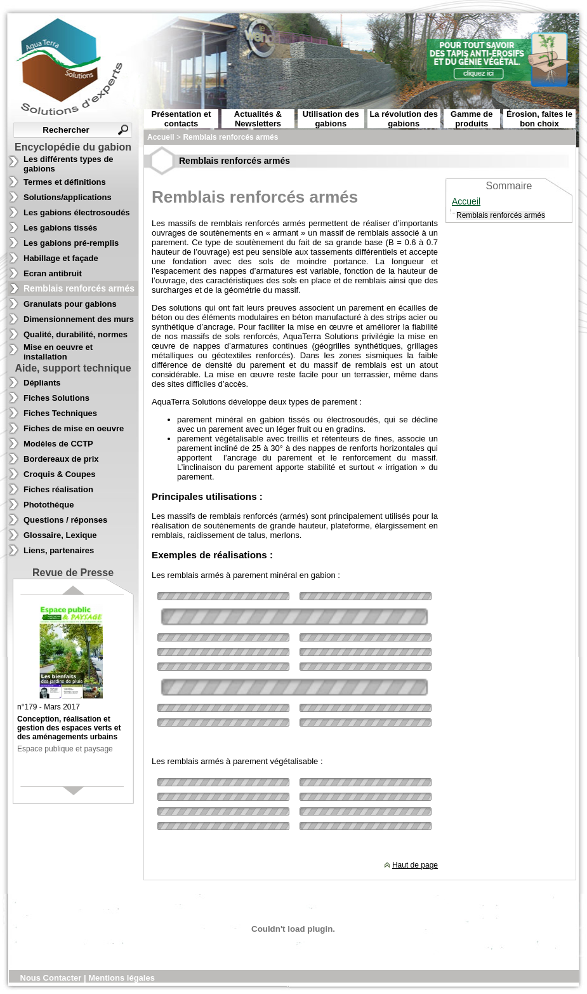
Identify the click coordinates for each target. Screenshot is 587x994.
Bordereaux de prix (61, 459)
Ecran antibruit (52, 273)
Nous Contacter (52, 978)
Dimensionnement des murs (78, 319)
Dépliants (42, 382)
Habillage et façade (60, 258)
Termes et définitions (64, 182)
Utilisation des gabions (331, 118)
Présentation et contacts (181, 118)
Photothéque (48, 504)
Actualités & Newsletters (258, 118)
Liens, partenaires (58, 550)
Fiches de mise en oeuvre (73, 428)
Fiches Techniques (60, 413)
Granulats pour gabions (70, 304)
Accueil (466, 201)
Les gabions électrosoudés (76, 212)
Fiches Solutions (56, 398)
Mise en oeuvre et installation (58, 351)
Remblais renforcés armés (79, 288)
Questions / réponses (65, 520)
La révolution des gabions (403, 118)
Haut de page (415, 865)
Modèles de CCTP (58, 443)
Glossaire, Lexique (60, 535)
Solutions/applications (67, 197)
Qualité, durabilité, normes (75, 334)
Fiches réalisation (58, 489)
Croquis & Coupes (59, 474)
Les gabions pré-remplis (71, 243)
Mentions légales (121, 978)
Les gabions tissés (60, 227)
